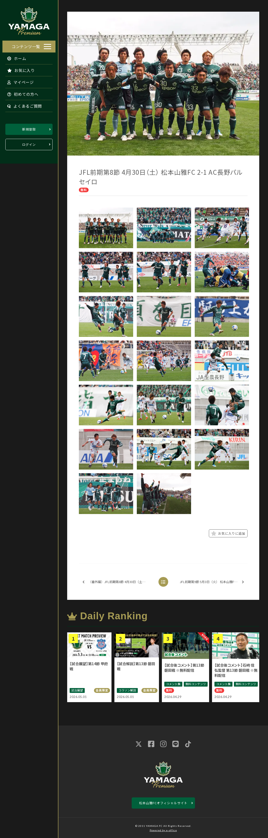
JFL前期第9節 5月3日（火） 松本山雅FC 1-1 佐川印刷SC (213, 582)
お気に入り (18, 69)
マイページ (18, 81)
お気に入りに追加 (228, 533)
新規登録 (29, 128)
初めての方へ (20, 93)
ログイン (29, 143)
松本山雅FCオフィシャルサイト (163, 803)
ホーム (14, 57)
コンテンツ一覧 (26, 45)
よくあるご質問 (22, 105)
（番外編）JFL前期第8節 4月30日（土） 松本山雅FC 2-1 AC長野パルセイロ (119, 582)
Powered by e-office (163, 830)
